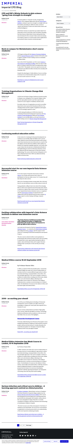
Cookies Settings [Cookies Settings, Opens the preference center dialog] (47, 441)
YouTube (25, 435)
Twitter (22, 435)
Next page (28, 425)
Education (4, 225)
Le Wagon (30, 230)
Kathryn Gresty (5, 18)
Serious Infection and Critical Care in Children (28, 394)
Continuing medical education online (18, 133)
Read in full (29, 158)
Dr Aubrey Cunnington (22, 391)
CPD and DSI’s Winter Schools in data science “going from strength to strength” (22, 14)
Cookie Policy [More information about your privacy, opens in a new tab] (28, 442)
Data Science (4, 177)
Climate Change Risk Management (37, 118)
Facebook (20, 435)
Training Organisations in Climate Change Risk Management (22, 92)
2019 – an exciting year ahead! (15, 298)
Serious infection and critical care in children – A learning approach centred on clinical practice (23, 387)
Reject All (55, 441)
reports (19, 21)
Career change (5, 221)
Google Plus (30, 435)
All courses (4, 22)
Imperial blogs (6, 10)
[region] (36, 441)
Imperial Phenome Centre (27, 56)
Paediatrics (4, 395)
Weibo (35, 435)
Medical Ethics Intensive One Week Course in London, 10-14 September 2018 (22, 342)
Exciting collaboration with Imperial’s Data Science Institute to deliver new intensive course (24, 213)
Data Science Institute (27, 192)
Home (3, 10)
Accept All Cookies (64, 441)
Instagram (33, 435)
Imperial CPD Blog (11, 7)
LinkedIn (28, 435)
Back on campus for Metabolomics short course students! (23, 50)
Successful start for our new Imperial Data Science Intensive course (24, 169)
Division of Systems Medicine (38, 54)
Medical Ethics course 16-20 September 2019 (21, 260)
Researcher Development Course (28, 318)
